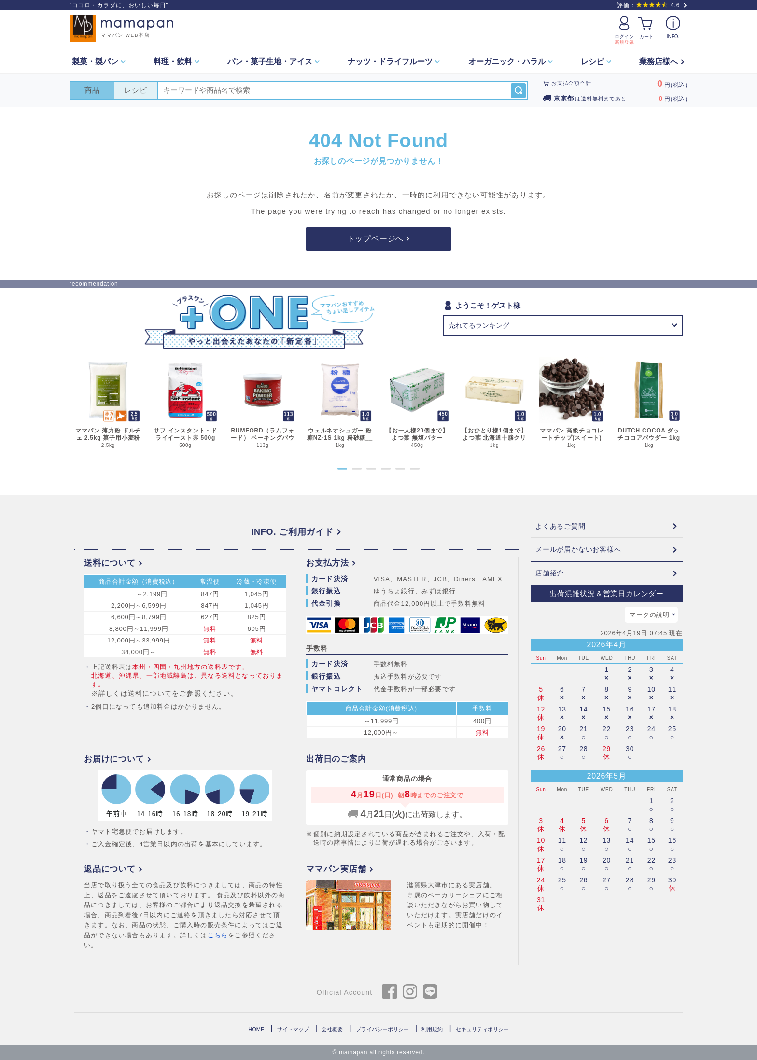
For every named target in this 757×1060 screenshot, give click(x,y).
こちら (218, 935)
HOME (256, 1029)
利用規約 (432, 1029)
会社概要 (332, 1029)
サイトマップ (293, 1029)
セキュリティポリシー (482, 1029)
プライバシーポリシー (382, 1029)
